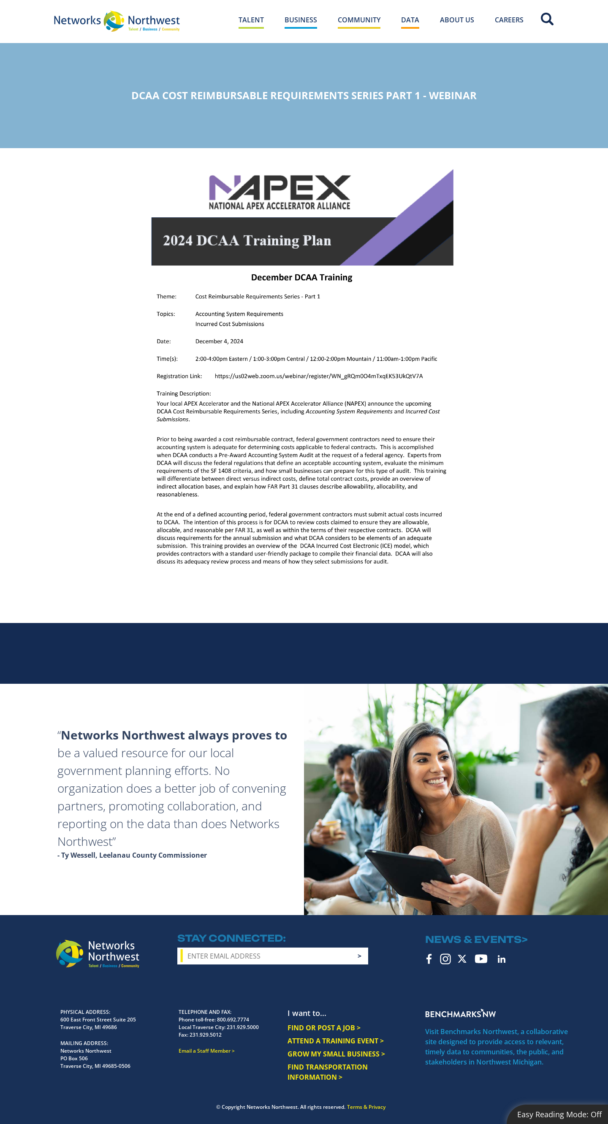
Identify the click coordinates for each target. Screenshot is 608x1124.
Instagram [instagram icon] (445, 959)
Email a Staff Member (205, 1050)
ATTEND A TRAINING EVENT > (336, 1040)
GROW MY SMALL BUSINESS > (336, 1054)
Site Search (547, 19)
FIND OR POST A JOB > (324, 1027)
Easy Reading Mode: (559, 1114)
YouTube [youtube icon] (481, 959)
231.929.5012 (206, 1034)
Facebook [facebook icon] (429, 959)
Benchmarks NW (460, 1013)
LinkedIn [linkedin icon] (502, 959)
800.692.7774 (233, 1019)
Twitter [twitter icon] (462, 959)
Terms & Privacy (366, 1106)
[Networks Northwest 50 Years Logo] (117, 21)
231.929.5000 (243, 1027)
